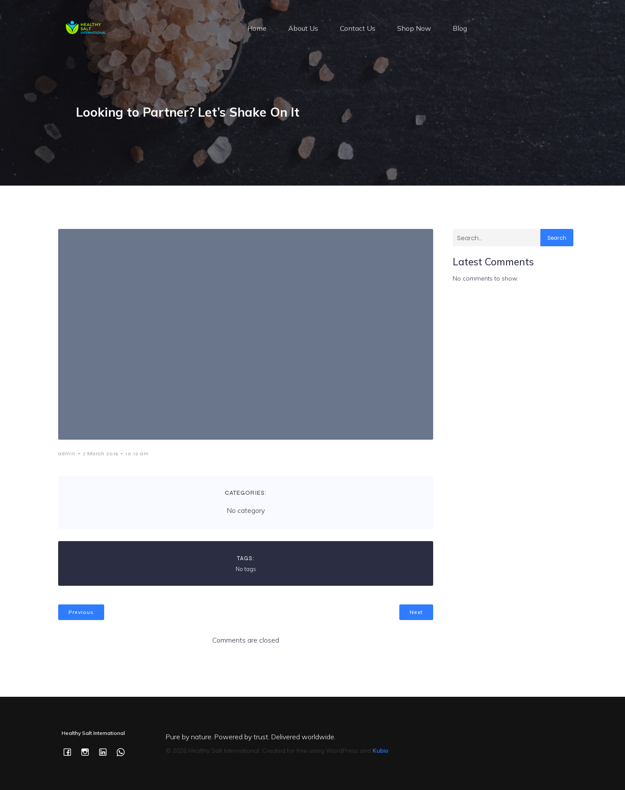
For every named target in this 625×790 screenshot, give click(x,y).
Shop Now (414, 28)
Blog (460, 28)
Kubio (380, 750)
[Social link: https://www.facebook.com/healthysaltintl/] (70, 751)
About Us (303, 28)
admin (67, 453)
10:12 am (137, 453)
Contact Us (357, 28)
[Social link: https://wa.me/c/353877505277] (124, 751)
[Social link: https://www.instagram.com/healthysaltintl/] (88, 751)
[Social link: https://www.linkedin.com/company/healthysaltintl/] (106, 751)
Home (256, 28)
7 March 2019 (100, 453)
